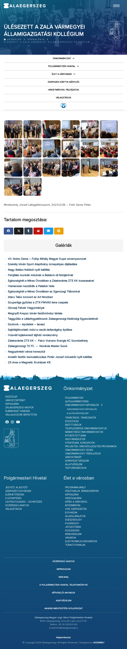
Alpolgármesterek (77, 401)
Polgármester (74, 398)
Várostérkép (73, 457)
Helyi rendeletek (75, 439)
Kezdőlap (13, 39)
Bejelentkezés (63, 637)
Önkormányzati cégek (79, 450)
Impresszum (64, 569)
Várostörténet (15, 400)
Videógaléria (73, 498)
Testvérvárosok (76, 468)
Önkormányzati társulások (83, 453)
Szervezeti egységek (18, 491)
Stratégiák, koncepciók (80, 443)
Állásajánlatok (75, 516)
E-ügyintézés (13, 498)
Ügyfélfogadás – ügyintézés (23, 502)
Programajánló (75, 487)
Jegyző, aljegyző (16, 487)
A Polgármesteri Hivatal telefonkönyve (63, 585)
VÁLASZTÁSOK (63, 98)
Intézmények (73, 505)
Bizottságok (73, 425)
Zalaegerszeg (25, 5)
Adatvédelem (63, 600)
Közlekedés (72, 530)
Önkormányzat (62, 58)
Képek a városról (76, 502)
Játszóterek (73, 527)
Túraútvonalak (75, 545)
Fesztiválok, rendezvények (82, 491)
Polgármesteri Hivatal (61, 66)
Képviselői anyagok (63, 593)
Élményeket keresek (17, 411)
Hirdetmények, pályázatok (63, 90)
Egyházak (71, 512)
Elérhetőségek (14, 494)
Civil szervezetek (76, 509)
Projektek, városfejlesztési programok (91, 446)
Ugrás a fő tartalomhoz (115, 1)
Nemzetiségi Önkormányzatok (84, 432)
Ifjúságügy (72, 523)
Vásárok (70, 538)
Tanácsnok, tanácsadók (80, 417)
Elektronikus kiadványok (81, 541)
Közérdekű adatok (17, 505)
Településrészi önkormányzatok (86, 428)
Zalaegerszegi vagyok (19, 407)
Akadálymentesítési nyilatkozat (63, 608)
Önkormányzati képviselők (82, 405)
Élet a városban (62, 74)
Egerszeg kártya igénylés (63, 82)
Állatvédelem (73, 464)
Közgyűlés (72, 421)
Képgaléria (36, 39)
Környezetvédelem (77, 461)
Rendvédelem (73, 534)
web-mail (63, 577)
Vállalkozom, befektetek (21, 415)
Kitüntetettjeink (75, 435)
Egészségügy (73, 520)
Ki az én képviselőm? (78, 413)
